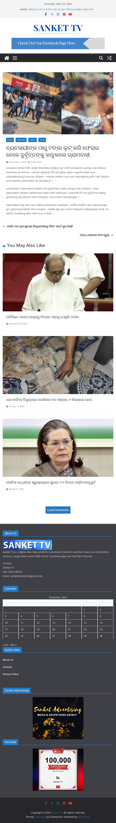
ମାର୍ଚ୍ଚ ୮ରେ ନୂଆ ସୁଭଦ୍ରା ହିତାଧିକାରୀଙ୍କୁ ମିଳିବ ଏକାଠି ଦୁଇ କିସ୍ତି (38, 226)
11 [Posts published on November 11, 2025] (22, 622)
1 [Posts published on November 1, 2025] (84, 609)
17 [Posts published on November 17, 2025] (6, 629)
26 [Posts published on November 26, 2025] (38, 635)
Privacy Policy (11, 674)
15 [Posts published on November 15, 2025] (85, 622)
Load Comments (58, 510)
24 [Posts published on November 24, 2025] (6, 635)
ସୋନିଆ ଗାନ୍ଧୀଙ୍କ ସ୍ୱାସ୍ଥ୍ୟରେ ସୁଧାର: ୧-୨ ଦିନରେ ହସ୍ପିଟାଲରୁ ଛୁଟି (51, 482)
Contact (7, 667)
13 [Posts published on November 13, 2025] (53, 622)
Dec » (13, 644)
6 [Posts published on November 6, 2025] (53, 616)
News (42, 140)
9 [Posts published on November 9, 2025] (100, 616)
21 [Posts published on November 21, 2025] (69, 629)
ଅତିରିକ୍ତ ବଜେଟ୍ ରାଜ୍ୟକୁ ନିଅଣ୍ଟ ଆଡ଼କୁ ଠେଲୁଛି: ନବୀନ (42, 317)
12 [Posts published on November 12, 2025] (38, 622)
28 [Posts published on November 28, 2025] (69, 635)
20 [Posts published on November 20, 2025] (53, 629)
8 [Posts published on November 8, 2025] (84, 616)
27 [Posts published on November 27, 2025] (53, 635)
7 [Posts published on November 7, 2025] (68, 616)
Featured (21, 140)
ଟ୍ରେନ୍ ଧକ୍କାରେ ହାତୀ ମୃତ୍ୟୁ (96, 235)
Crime (10, 140)
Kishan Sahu (36, 162)
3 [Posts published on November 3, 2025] (5, 616)
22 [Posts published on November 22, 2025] (85, 629)
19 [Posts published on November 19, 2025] (38, 629)
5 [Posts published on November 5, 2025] (37, 616)
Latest (32, 140)
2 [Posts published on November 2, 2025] (100, 609)
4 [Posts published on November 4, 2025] (21, 616)
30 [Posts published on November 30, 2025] (101, 635)
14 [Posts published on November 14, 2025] (69, 622)
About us (8, 659)
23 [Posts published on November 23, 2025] (101, 629)
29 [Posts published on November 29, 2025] (85, 635)
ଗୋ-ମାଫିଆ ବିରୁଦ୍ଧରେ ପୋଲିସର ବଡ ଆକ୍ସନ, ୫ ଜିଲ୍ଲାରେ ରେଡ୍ (49, 399)
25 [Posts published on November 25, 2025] (22, 635)
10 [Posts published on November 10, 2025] (6, 622)
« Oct (5, 644)
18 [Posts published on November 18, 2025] (22, 629)
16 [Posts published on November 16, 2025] (101, 622)
